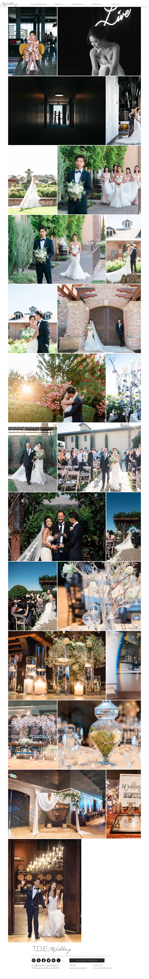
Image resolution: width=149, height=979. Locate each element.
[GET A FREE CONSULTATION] (87, 960)
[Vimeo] (49, 960)
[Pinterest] (54, 960)
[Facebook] (44, 960)
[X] (59, 960)
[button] (96, 4)
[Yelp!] (39, 960)
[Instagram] (34, 960)
